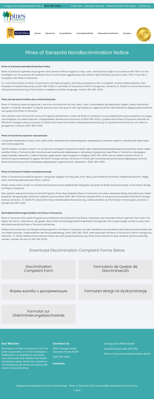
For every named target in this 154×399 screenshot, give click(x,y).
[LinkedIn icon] (77, 390)
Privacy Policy (130, 385)
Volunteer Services (94, 5)
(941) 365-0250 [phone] (52, 5)
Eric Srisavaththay (57, 385)
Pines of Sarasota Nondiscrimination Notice (127, 353)
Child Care (76, 5)
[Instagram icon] (79, 390)
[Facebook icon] (74, 390)
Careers (59, 363)
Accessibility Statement (109, 385)
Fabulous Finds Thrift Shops (121, 5)
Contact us (144, 5)
